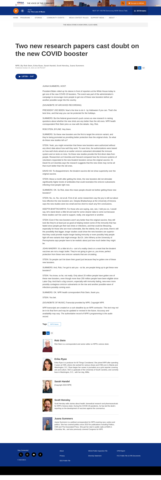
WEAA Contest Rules (79, 22)
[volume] (22, 15)
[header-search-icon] (123, 6)
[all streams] (140, 15)
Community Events (55, 22)
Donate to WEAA (138, 6)
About (112, 22)
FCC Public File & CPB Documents (128, 461)
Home (15, 22)
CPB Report (121, 456)
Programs (25, 22)
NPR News (54, 329)
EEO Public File (65, 465)
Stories (38, 22)
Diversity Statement (94, 461)
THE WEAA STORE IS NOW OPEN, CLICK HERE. (80, 30)
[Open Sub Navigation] (32, 22)
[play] (16, 16)
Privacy (62, 461)
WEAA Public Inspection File (97, 456)
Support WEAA (97, 22)
